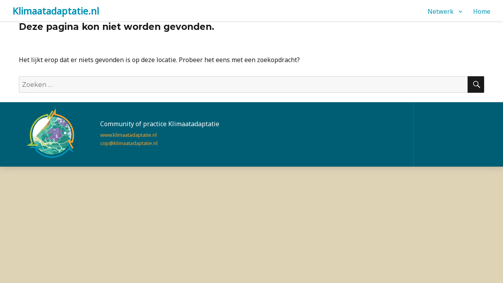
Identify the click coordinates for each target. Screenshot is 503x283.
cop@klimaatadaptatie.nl (129, 143)
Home (481, 11)
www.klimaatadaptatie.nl (128, 134)
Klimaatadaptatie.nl (56, 10)
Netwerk (440, 11)
